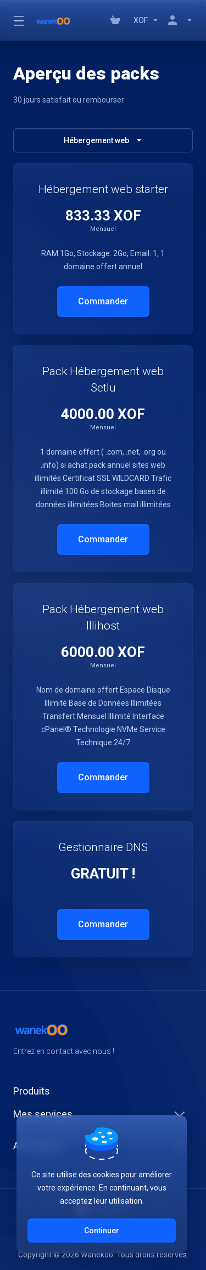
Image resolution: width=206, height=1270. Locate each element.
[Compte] (178, 20)
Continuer (101, 1230)
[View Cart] (117, 20)
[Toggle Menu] (17, 20)
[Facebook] (13, 1071)
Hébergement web (103, 140)
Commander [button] (103, 301)
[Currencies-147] (146, 20)
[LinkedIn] (48, 1071)
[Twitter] (31, 1071)
